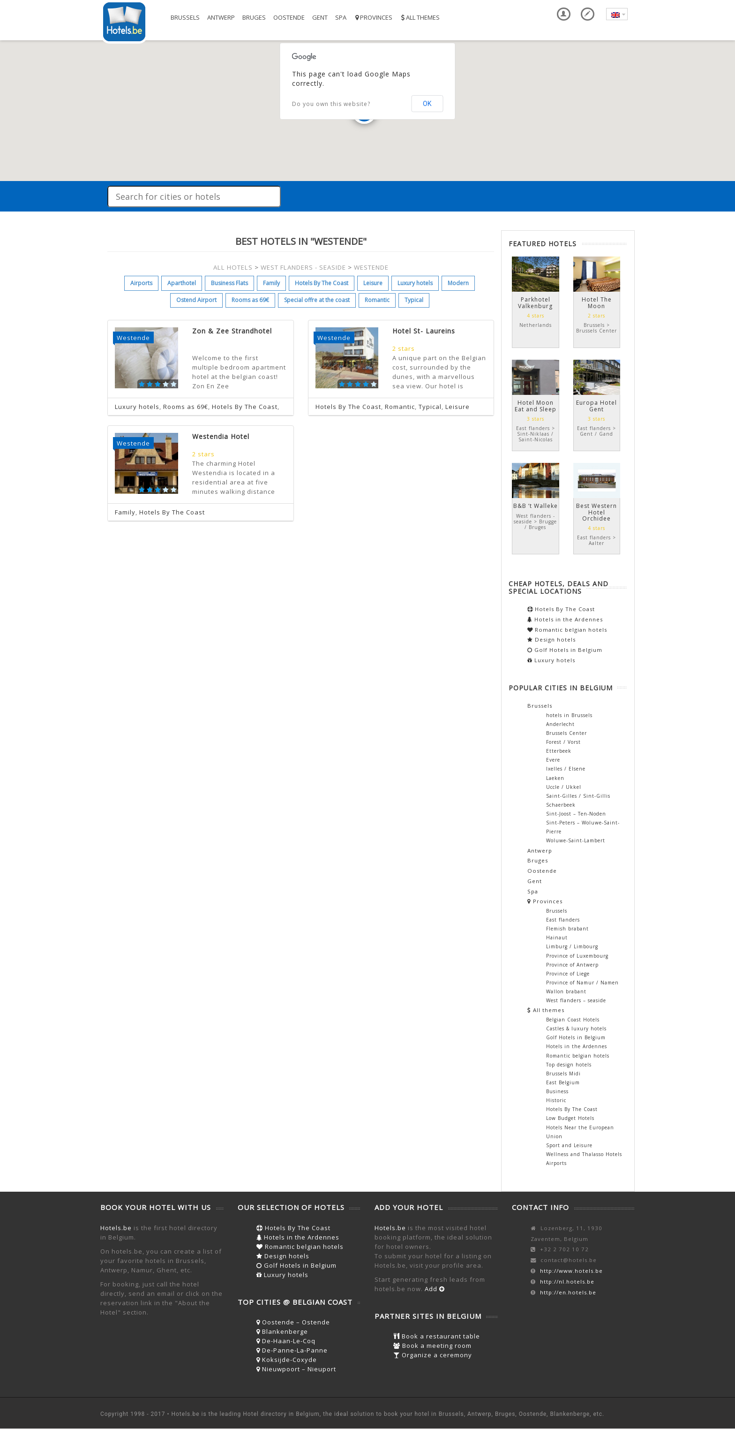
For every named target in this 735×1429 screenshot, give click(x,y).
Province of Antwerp (572, 964)
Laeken (555, 778)
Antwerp (221, 17)
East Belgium (563, 1082)
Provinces (373, 17)
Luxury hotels (415, 283)
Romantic (377, 300)
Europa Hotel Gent (596, 406)
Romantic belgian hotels (567, 629)
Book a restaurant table (436, 1336)
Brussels (185, 17)
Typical (414, 300)
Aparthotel (181, 283)
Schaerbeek (561, 804)
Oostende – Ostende (293, 1322)
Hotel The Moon (597, 302)
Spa (340, 17)
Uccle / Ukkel (563, 787)
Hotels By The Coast (321, 283)
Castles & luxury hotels (576, 1028)
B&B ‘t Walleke (535, 506)
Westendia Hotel (220, 436)
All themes (420, 17)
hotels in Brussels (569, 715)
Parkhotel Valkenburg (535, 302)
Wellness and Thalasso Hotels (584, 1154)
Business (557, 1091)
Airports (141, 283)
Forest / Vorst (563, 742)
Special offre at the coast (317, 300)
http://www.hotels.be (571, 1270)
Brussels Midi (563, 1073)
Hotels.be (116, 1228)
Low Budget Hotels (570, 1118)
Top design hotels (569, 1064)
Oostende (289, 17)
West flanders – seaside (576, 1000)
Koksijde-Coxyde (286, 1359)
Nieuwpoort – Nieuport (296, 1369)
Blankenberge (282, 1331)
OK (427, 103)
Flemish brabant (567, 928)
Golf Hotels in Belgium (564, 649)
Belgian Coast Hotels (573, 1019)
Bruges (254, 17)
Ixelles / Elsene (565, 768)
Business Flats (229, 283)
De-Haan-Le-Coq (285, 1341)
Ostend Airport (196, 300)
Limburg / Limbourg (572, 946)
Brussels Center (566, 733)
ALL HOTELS (233, 267)
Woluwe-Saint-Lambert (575, 840)
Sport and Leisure (569, 1145)
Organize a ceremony (432, 1355)
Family (271, 283)
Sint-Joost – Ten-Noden (576, 813)
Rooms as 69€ (250, 300)
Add (435, 1289)
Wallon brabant (566, 991)
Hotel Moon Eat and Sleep (535, 406)
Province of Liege (568, 973)
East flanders (563, 919)
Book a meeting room (432, 1345)
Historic (556, 1100)
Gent (320, 17)
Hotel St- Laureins (423, 330)
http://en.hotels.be (568, 1292)
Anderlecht (560, 724)
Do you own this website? (331, 104)
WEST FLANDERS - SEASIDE (303, 267)
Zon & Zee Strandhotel (232, 330)
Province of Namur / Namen (582, 982)
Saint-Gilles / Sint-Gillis (578, 796)
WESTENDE (371, 267)
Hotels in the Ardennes (565, 619)
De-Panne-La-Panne (292, 1350)
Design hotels (551, 639)
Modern (458, 283)
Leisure (372, 283)
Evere (553, 759)
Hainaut (557, 937)
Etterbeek (558, 751)
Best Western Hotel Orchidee (596, 512)
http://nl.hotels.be (567, 1281)
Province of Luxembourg (577, 956)
